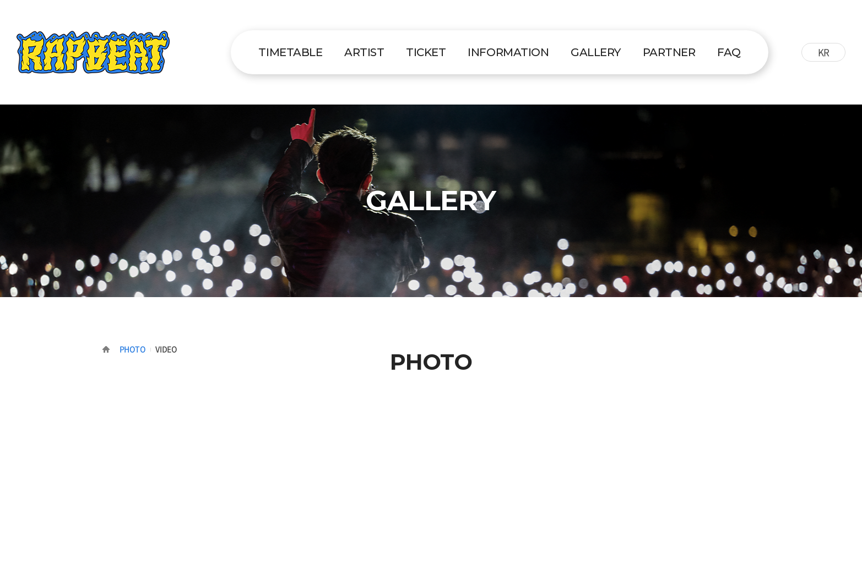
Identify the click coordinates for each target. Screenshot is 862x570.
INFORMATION (508, 52)
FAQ (729, 52)
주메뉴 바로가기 (0, 0)
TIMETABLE (290, 52)
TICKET (426, 52)
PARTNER (669, 52)
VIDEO (166, 349)
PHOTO (133, 349)
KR (824, 52)
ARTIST (364, 52)
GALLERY (596, 52)
